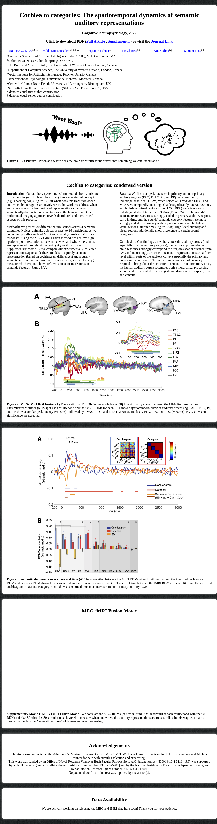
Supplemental (119, 41)
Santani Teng (192, 51)
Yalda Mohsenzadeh (56, 51)
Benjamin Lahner (97, 51)
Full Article (95, 41)
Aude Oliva (161, 51)
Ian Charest (129, 51)
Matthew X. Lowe (20, 51)
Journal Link (162, 41)
